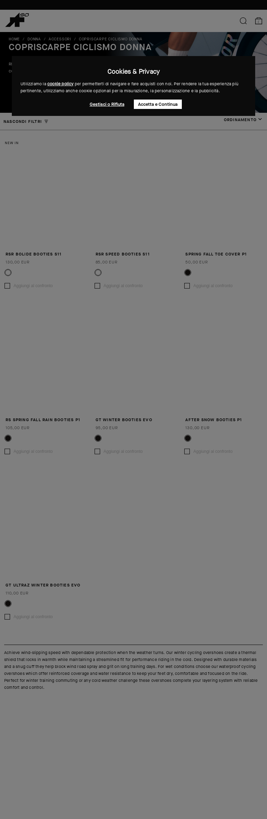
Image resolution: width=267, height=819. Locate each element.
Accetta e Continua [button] (158, 104)
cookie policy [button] (60, 84)
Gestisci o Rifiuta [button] (107, 104)
